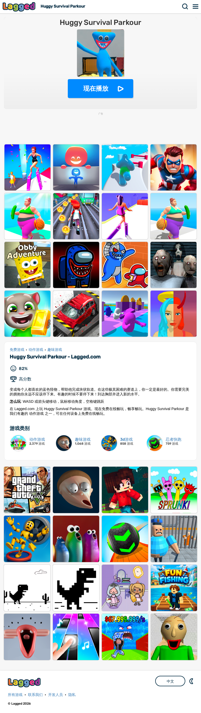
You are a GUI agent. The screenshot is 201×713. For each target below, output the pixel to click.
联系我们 (35, 695)
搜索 (185, 6)
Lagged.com (25, 682)
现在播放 (95, 88)
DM (192, 681)
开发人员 (55, 695)
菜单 (196, 6)
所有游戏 (15, 695)
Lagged (20, 6)
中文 (170, 681)
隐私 (72, 695)
